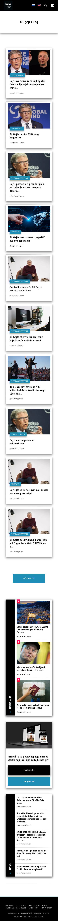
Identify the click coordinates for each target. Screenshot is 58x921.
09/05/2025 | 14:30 (17, 142)
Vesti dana (17, 75)
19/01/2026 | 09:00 (24, 636)
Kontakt (45, 905)
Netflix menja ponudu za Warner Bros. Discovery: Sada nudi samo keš (32, 853)
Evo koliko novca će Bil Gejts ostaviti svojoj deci (26, 288)
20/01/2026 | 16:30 (24, 843)
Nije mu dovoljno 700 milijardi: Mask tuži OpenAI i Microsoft (31, 668)
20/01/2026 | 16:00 (24, 859)
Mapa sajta (46, 908)
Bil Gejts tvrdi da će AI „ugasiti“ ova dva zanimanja (27, 238)
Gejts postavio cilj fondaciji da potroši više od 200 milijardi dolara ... (27, 187)
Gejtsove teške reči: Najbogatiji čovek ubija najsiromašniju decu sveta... (27, 84)
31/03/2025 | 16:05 (16, 345)
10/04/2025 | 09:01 (17, 295)
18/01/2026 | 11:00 (24, 712)
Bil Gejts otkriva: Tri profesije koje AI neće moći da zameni (26, 338)
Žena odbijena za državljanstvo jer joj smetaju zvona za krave (33, 706)
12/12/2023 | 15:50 (16, 551)
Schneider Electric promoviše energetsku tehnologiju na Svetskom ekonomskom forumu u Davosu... (32, 817)
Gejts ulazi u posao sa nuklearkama (22, 441)
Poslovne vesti (19, 178)
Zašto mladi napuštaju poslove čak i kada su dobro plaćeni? (31, 868)
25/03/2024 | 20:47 (17, 448)
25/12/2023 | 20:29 (17, 498)
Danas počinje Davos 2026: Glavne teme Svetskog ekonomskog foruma (32, 629)
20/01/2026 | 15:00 (24, 872)
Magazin (9, 905)
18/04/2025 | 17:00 (17, 245)
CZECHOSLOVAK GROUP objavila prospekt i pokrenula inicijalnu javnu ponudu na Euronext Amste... (31, 836)
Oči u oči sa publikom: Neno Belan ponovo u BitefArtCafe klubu (30, 800)
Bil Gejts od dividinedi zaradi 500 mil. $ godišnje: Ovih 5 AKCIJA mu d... (28, 543)
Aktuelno (16, 128)
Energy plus (18, 434)
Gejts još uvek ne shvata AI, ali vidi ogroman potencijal (29, 491)
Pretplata (21, 905)
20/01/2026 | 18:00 (24, 806)
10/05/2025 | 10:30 (17, 93)
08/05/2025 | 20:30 (17, 196)
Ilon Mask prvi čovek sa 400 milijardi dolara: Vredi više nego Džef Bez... (27, 390)
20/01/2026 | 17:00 (24, 825)
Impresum (33, 908)
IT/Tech (15, 231)
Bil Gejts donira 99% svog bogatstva (24, 135)
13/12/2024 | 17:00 (16, 398)
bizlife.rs (18, 916)
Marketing (34, 905)
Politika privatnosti (16, 908)
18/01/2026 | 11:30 (23, 674)
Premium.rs (26, 913)
